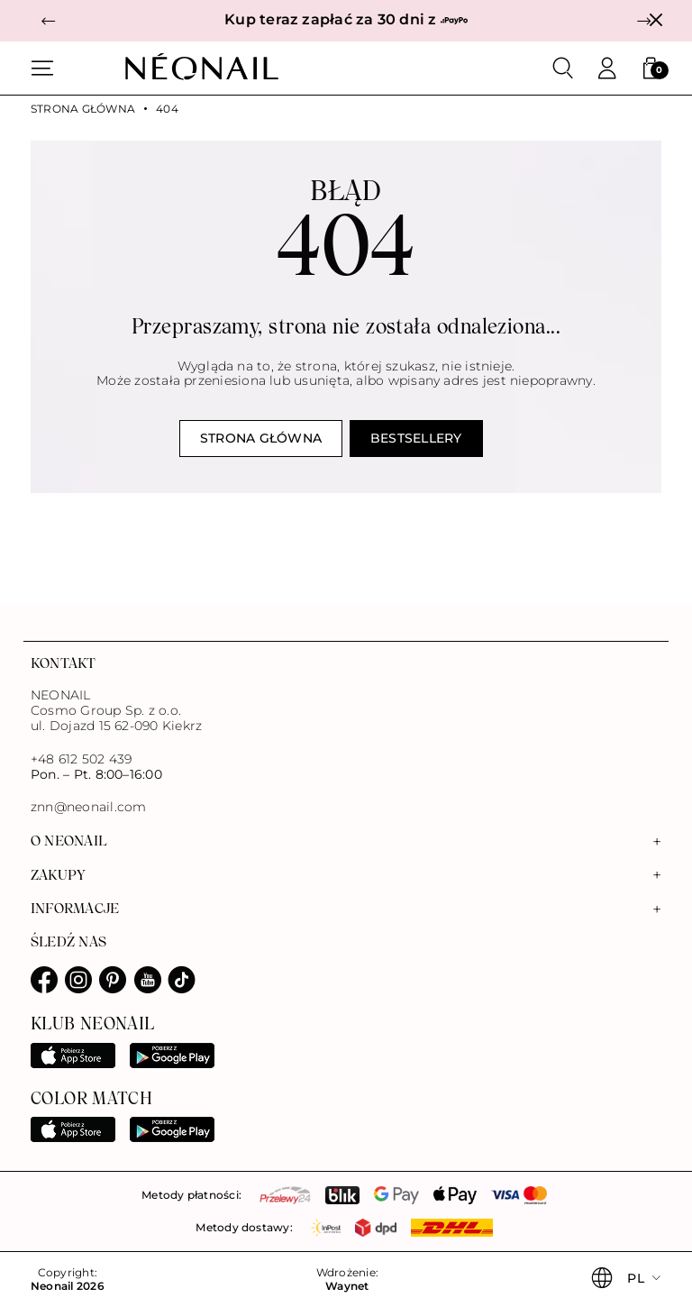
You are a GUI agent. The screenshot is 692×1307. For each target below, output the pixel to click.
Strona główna (83, 109)
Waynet (347, 1286)
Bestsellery (416, 438)
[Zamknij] (655, 20)
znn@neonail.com (88, 807)
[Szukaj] (563, 68)
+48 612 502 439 (81, 759)
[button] (48, 21)
